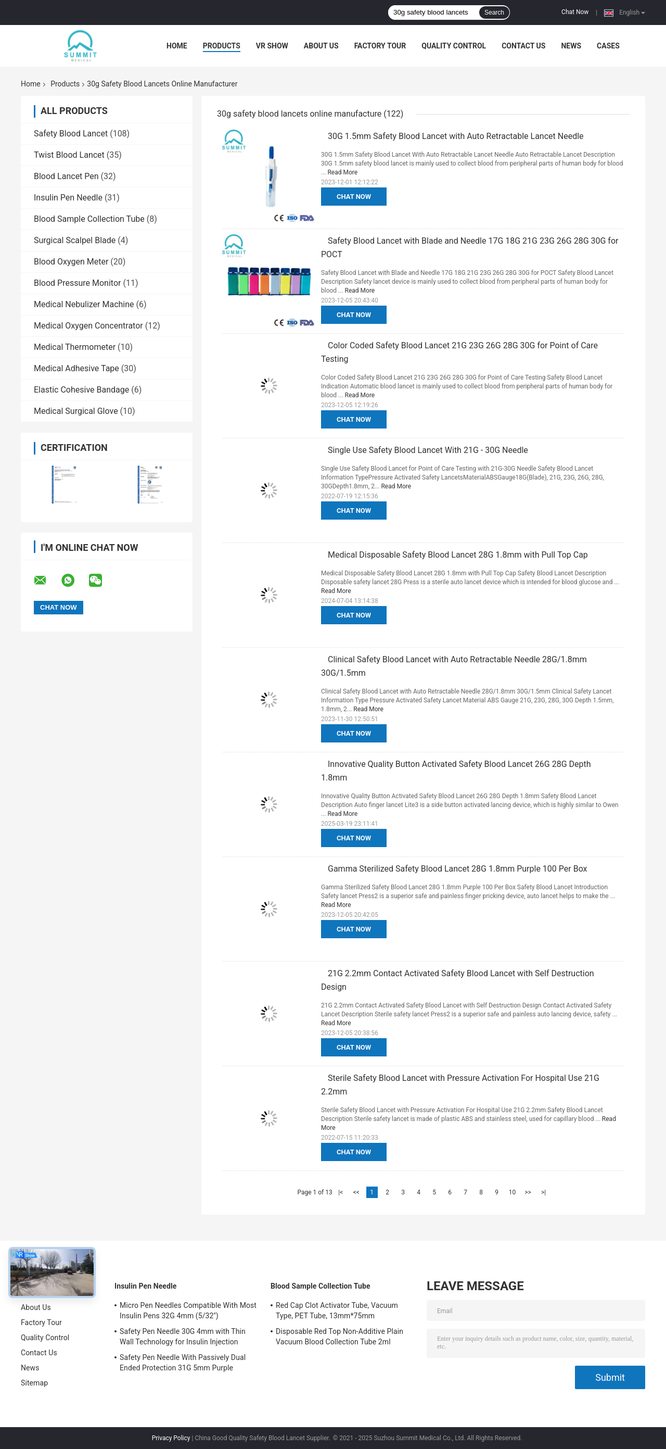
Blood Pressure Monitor (77, 283)
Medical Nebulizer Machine (84, 304)
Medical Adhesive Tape (76, 368)
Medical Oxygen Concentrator (88, 326)
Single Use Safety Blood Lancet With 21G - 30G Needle (428, 450)
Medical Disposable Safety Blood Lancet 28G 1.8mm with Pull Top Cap (458, 555)
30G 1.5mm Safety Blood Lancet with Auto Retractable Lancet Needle (456, 136)
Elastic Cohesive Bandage (81, 390)
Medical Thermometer (75, 347)
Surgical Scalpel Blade (75, 240)
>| (543, 1192)
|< (340, 1192)
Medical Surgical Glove (76, 411)
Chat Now (574, 12)
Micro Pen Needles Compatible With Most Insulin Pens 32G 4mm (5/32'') (188, 1310)
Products (221, 46)
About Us (321, 46)
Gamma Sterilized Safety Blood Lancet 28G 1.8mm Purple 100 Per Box (457, 869)
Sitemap (34, 1383)
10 (512, 1192)
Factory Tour (380, 46)
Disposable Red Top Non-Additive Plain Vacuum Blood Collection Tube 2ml (339, 1336)
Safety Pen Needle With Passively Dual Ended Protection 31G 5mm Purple (183, 1362)
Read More (342, 172)
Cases (608, 46)
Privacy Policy (171, 1438)
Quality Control (453, 46)
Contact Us (523, 46)
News (571, 46)
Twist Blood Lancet (69, 155)
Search (494, 12)
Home (176, 46)
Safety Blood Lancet (71, 133)
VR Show (272, 46)
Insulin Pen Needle (68, 198)
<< (356, 1192)
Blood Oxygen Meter (71, 262)
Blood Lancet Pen (66, 176)
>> (527, 1192)
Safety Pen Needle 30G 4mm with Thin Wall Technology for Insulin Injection (183, 1336)
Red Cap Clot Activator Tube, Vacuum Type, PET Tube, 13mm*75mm (337, 1310)
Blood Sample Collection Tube (89, 219)
